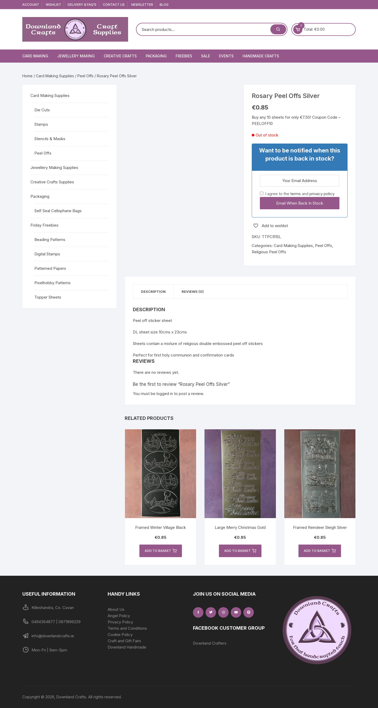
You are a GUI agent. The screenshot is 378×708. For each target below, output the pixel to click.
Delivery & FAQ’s (82, 5)
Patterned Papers (50, 268)
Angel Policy (119, 615)
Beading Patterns (49, 239)
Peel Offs (85, 76)
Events (226, 56)
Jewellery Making (76, 56)
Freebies (184, 56)
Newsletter (142, 5)
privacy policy (321, 193)
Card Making (35, 56)
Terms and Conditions (127, 628)
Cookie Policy (120, 634)
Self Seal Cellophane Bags (58, 210)
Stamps (41, 124)
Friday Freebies (44, 225)
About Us (116, 609)
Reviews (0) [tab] (193, 291)
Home (27, 76)
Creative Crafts (120, 56)
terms (295, 193)
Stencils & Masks (49, 138)
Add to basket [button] (161, 551)
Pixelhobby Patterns (52, 282)
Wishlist (53, 5)
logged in (164, 393)
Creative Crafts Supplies (52, 181)
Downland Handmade (127, 647)
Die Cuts (42, 109)
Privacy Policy (120, 621)
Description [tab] (153, 291)
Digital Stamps (47, 253)
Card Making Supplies (55, 76)
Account (30, 5)
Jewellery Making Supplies (54, 167)
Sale (205, 56)
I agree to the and (297, 193)
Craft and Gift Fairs (124, 640)
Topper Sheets (47, 297)
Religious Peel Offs (269, 251)
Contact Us (114, 5)
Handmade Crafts (261, 56)
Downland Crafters (210, 643)
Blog (164, 5)
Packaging (156, 56)
